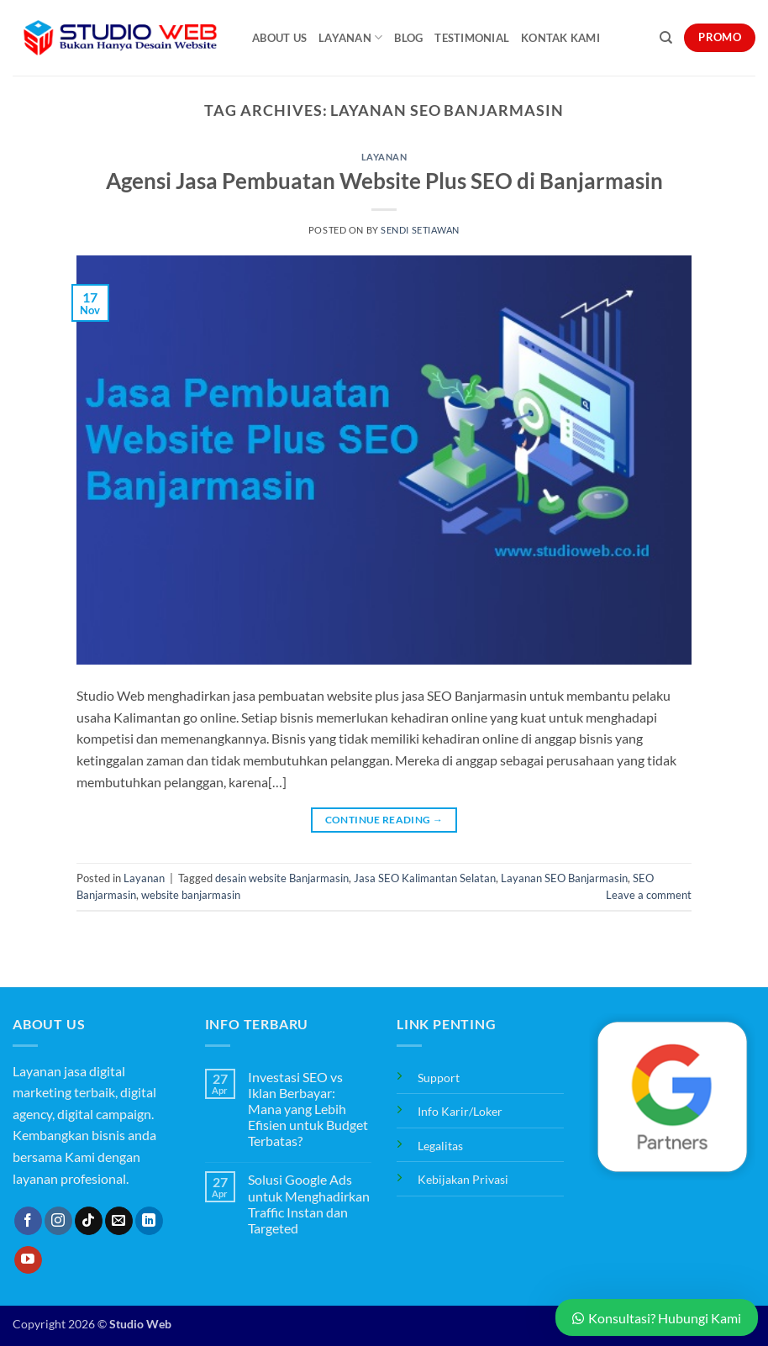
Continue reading (384, 820)
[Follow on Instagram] (58, 1221)
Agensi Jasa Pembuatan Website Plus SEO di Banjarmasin (384, 180)
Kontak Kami (560, 38)
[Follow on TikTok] (89, 1221)
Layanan (350, 37)
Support (439, 1077)
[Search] (666, 38)
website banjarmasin (190, 895)
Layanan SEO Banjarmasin (564, 878)
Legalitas (440, 1145)
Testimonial (471, 38)
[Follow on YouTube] (28, 1260)
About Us (279, 38)
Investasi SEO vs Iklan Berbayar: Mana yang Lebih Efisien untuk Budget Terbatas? (308, 1109)
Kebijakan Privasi (463, 1179)
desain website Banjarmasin (282, 878)
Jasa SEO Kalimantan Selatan (425, 878)
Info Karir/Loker (460, 1111)
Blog (408, 38)
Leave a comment (649, 895)
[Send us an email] (119, 1221)
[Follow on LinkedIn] (149, 1221)
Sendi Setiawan (420, 229)
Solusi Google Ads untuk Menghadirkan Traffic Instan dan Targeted (309, 1203)
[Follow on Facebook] (28, 1221)
